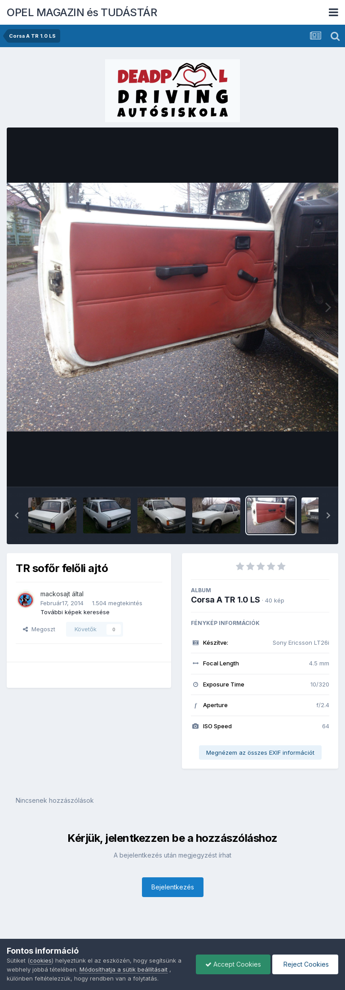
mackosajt (55, 594)
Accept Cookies (233, 964)
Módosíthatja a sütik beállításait (124, 969)
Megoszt (39, 629)
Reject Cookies (305, 964)
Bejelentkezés (172, 887)
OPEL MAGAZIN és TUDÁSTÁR (82, 12)
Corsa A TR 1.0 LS (225, 599)
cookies (41, 960)
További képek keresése (75, 612)
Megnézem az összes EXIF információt (260, 752)
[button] (17, 515)
